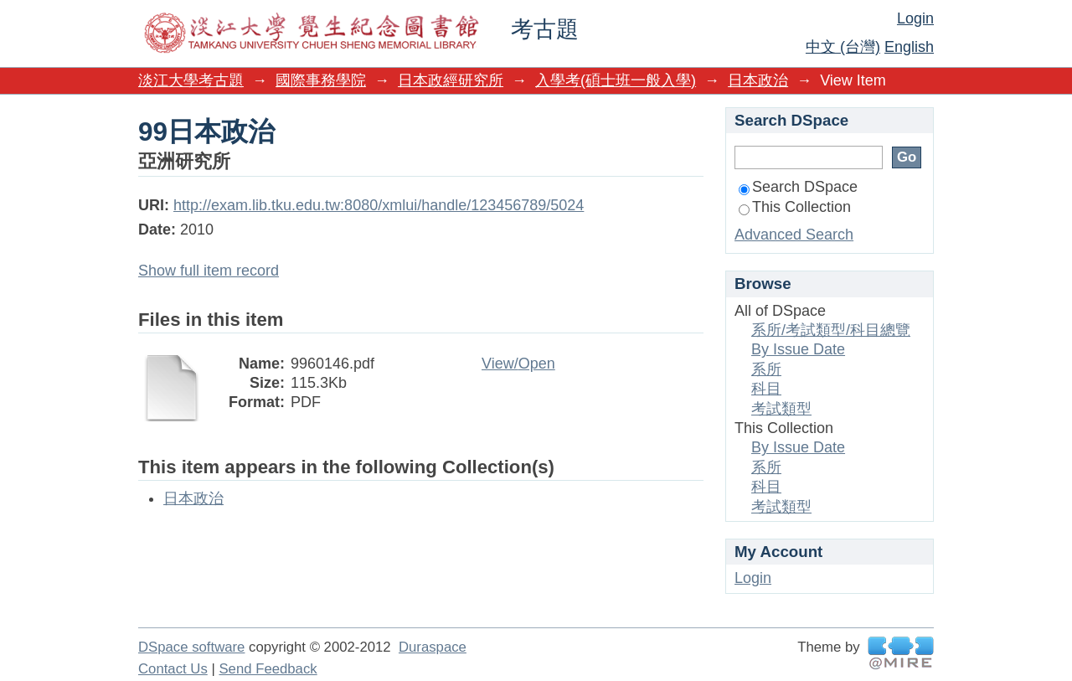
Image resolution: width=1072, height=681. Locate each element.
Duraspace (432, 647)
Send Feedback (268, 669)
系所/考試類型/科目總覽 (830, 330)
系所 (766, 369)
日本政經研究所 (450, 80)
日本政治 (758, 80)
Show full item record (208, 270)
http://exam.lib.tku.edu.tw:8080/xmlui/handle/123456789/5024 (378, 205)
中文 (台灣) (843, 47)
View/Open (518, 363)
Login (915, 18)
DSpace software (191, 647)
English (909, 47)
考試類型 (781, 408)
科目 (766, 388)
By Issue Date (798, 349)
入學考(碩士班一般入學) (615, 80)
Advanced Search (793, 234)
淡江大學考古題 (191, 80)
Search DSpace (798, 186)
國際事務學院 (321, 80)
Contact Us (173, 669)
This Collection (795, 207)
